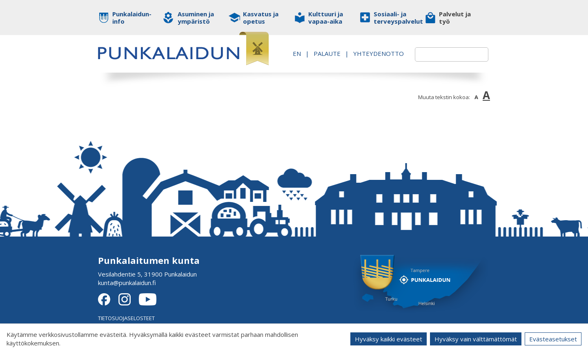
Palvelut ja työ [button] (455, 17)
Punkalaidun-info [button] (131, 17)
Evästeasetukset (553, 339)
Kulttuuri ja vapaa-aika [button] (325, 17)
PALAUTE (375, 49)
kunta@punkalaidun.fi (127, 283)
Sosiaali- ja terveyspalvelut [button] (393, 17)
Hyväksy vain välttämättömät (475, 339)
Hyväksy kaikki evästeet (388, 339)
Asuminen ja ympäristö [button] (196, 17)
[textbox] (442, 54)
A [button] (476, 97)
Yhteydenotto (368, 57)
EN (345, 49)
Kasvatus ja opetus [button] (260, 17)
